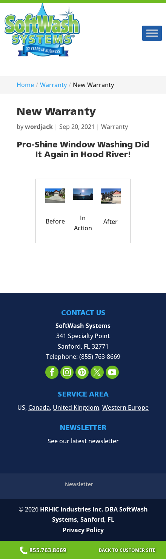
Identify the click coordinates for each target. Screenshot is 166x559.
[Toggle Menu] (152, 33)
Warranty (114, 127)
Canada (39, 407)
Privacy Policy (83, 530)
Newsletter (79, 484)
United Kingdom (76, 407)
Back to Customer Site (127, 550)
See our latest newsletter (83, 441)
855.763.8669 (44, 550)
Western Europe (125, 407)
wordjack (39, 127)
